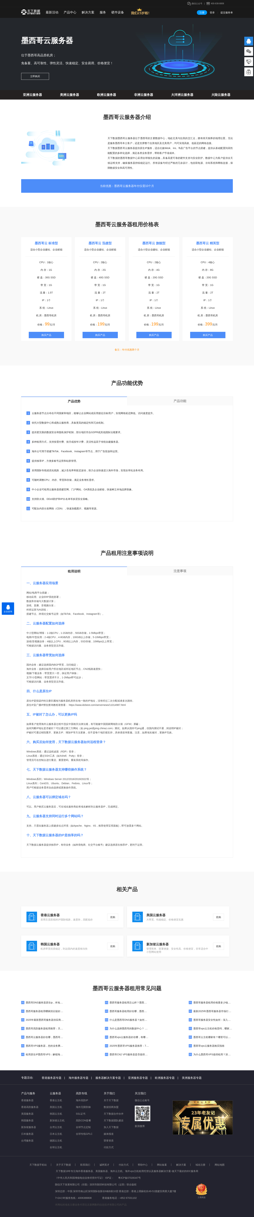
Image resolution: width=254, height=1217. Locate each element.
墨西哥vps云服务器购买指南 (208, 1045)
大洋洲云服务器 (182, 95)
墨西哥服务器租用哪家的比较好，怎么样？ (49, 1011)
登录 (212, 12)
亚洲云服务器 (32, 95)
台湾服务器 (27, 1140)
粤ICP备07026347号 (129, 1178)
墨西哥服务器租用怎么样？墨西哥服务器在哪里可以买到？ (142, 1002)
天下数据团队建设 (113, 1120)
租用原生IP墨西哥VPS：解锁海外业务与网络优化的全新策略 (59, 1054)
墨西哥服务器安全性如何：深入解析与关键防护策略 (221, 1019)
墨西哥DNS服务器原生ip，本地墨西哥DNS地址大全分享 (56, 1002)
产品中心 (70, 12)
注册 (201, 12)
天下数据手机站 (38, 1165)
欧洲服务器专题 (166, 1077)
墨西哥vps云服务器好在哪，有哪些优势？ (132, 1037)
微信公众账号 (142, 1100)
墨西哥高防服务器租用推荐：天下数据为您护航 (52, 1028)
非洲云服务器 (143, 95)
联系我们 (85, 1165)
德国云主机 (56, 1140)
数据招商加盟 (111, 1107)
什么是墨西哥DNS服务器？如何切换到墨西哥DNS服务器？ (142, 1019)
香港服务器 (27, 1100)
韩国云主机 (56, 1113)
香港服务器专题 (53, 1077)
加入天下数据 (111, 1127)
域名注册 (200, 1165)
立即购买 (35, 76)
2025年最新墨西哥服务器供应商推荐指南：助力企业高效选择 (59, 1019)
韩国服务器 (27, 1120)
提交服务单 (226, 12)
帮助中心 (143, 1165)
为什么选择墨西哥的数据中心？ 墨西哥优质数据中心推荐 (141, 1028)
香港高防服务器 (29, 1107)
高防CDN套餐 (83, 1120)
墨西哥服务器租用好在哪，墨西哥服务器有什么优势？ (139, 1011)
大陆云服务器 (220, 95)
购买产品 (46, 335)
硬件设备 (117, 12)
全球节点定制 (83, 1127)
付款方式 (109, 1147)
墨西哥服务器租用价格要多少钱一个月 (214, 1002)
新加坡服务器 (28, 1127)
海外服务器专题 (80, 1077)
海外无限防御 (83, 1107)
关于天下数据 (111, 1100)
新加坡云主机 (57, 1120)
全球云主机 (56, 1147)
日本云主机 (56, 1133)
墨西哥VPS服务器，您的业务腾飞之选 (47, 1045)
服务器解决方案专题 (109, 1077)
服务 (103, 12)
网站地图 (220, 1165)
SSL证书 (80, 1113)
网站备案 (162, 1165)
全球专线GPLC (84, 1133)
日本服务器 (27, 1133)
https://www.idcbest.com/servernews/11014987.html (97, 705)
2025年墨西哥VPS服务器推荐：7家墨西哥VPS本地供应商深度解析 (146, 1045)
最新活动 (52, 12)
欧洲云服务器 (106, 95)
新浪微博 (140, 1126)
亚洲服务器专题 (139, 1077)
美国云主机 (56, 1107)
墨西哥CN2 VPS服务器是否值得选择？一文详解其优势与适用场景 (146, 1054)
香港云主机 (56, 1100)
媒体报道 (109, 1133)
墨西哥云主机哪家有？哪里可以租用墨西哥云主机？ (221, 1037)
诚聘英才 (104, 1165)
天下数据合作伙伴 (113, 1113)
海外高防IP (82, 1100)
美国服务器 (27, 1113)
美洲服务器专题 (192, 1077)
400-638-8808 (217, 3)
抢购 (112, 917)
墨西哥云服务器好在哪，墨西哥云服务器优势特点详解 (55, 1037)
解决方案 (88, 12)
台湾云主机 (56, 1127)
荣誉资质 (109, 1140)
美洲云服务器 (69, 95)
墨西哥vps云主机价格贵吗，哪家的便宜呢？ (217, 1028)
